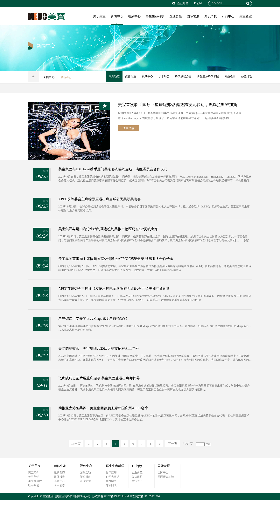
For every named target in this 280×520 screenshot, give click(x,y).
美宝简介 (33, 492)
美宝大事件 (35, 500)
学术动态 (161, 77)
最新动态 (110, 77)
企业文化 (85, 500)
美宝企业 (245, 16)
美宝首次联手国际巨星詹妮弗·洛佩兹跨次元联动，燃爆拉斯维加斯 (180, 104)
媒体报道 (127, 77)
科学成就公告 (181, 77)
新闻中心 (117, 16)
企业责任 (175, 16)
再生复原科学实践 (207, 77)
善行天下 (137, 500)
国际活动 (85, 492)
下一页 (174, 463)
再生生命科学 (155, 16)
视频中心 (134, 16)
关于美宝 (99, 16)
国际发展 (193, 16)
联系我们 (33, 504)
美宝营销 (33, 496)
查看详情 (128, 129)
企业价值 (137, 492)
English (198, 3)
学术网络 (111, 500)
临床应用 (111, 492)
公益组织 (137, 496)
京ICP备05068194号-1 (116, 516)
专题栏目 (229, 77)
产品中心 (228, 16)
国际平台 (163, 492)
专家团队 (111, 504)
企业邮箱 (180, 3)
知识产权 (210, 16)
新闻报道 (85, 496)
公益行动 (246, 77)
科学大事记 (112, 496)
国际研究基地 (166, 496)
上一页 (73, 463)
